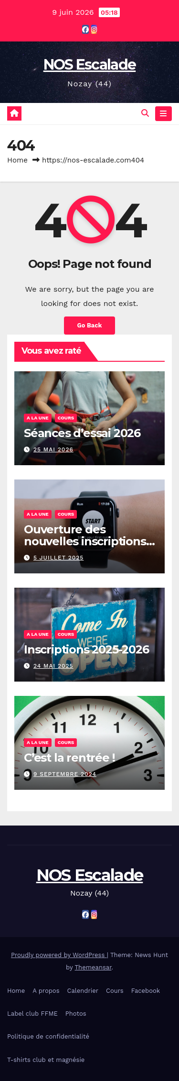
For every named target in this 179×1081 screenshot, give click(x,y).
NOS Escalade (89, 64)
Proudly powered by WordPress (59, 955)
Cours (66, 417)
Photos (75, 1013)
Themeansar (93, 967)
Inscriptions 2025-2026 (86, 649)
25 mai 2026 (53, 449)
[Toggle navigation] (163, 114)
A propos (45, 990)
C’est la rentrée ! (69, 758)
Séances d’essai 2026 (82, 433)
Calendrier (82, 990)
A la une (38, 417)
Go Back (89, 325)
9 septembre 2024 (64, 774)
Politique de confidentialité (48, 1036)
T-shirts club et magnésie (45, 1059)
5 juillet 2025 (58, 557)
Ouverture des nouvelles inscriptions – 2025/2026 (89, 541)
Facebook (145, 990)
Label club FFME (32, 1013)
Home (17, 160)
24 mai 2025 (53, 666)
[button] (145, 113)
